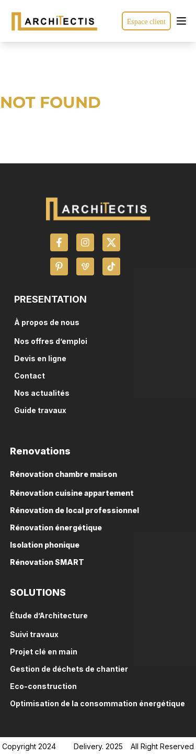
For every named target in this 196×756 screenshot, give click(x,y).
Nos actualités (42, 392)
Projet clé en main (43, 651)
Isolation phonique (44, 544)
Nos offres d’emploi (50, 341)
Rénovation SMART (47, 562)
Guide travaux (40, 410)
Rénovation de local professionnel (74, 510)
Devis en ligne (40, 358)
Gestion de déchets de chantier (69, 668)
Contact (29, 375)
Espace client (146, 22)
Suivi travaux (34, 634)
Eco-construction (43, 686)
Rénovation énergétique (56, 527)
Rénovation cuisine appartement (72, 492)
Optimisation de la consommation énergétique (97, 703)
